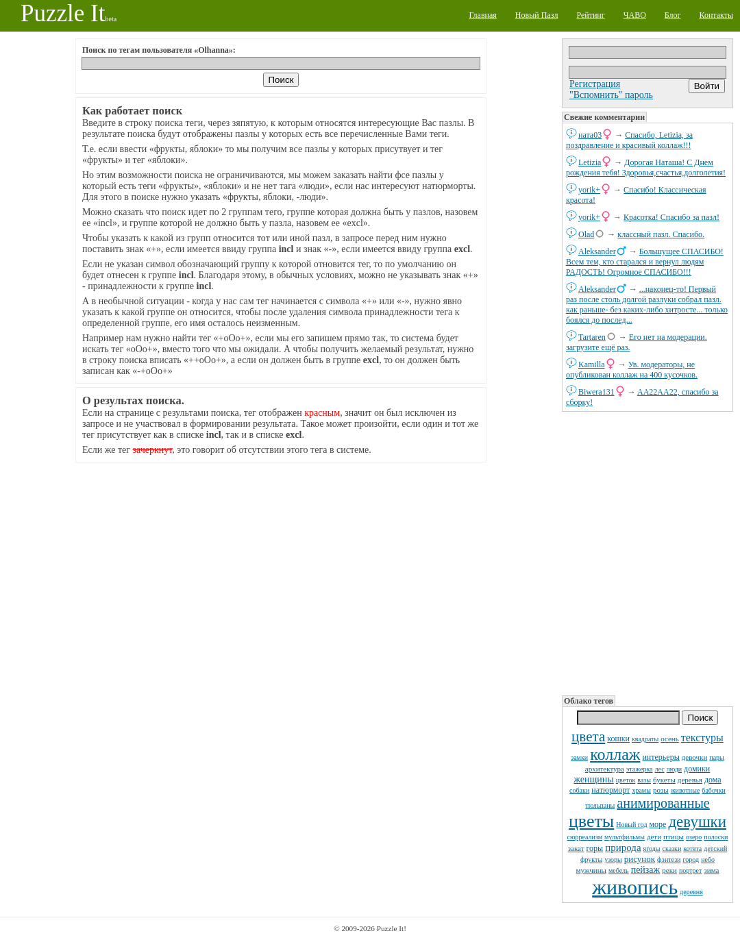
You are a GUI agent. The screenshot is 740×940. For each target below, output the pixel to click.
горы (594, 848)
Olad (586, 234)
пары (716, 757)
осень (670, 738)
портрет (690, 870)
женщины (593, 779)
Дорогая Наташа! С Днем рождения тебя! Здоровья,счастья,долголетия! (646, 167)
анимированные (663, 803)
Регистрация (594, 84)
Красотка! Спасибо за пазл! (671, 217)
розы (661, 790)
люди (674, 769)
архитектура (604, 769)
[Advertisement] (647, 552)
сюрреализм (584, 837)
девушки (697, 821)
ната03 (590, 135)
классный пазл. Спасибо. (660, 234)
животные (685, 790)
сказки (672, 848)
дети (654, 836)
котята (692, 848)
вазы (644, 780)
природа (623, 847)
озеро (694, 837)
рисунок (639, 859)
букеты (664, 780)
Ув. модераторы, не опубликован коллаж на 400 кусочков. (632, 370)
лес (660, 769)
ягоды (652, 848)
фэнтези (668, 859)
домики (697, 769)
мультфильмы (624, 837)
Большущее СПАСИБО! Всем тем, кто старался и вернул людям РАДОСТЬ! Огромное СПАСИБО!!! (645, 262)
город (690, 859)
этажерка (639, 769)
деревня (691, 891)
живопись (635, 887)
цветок (626, 780)
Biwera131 (596, 392)
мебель (618, 870)
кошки (618, 738)
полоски (716, 837)
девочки (695, 757)
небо (708, 859)
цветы (591, 821)
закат (576, 848)
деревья (690, 780)
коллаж (615, 754)
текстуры (702, 737)
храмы (641, 790)
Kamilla (591, 364)
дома (713, 779)
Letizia (589, 162)
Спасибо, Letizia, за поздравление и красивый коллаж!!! (629, 140)
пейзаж (646, 870)
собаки (579, 790)
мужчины (591, 870)
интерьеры (660, 757)
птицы (673, 836)
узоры (613, 859)
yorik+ (589, 190)
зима (711, 870)
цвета (588, 736)
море (657, 824)
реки (669, 870)
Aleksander (597, 251)
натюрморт (610, 790)
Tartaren (592, 337)
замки (579, 757)
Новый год (631, 824)
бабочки (714, 790)
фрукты (591, 859)
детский (715, 848)
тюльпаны (600, 805)
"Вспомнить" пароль (611, 95)
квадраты (645, 739)
